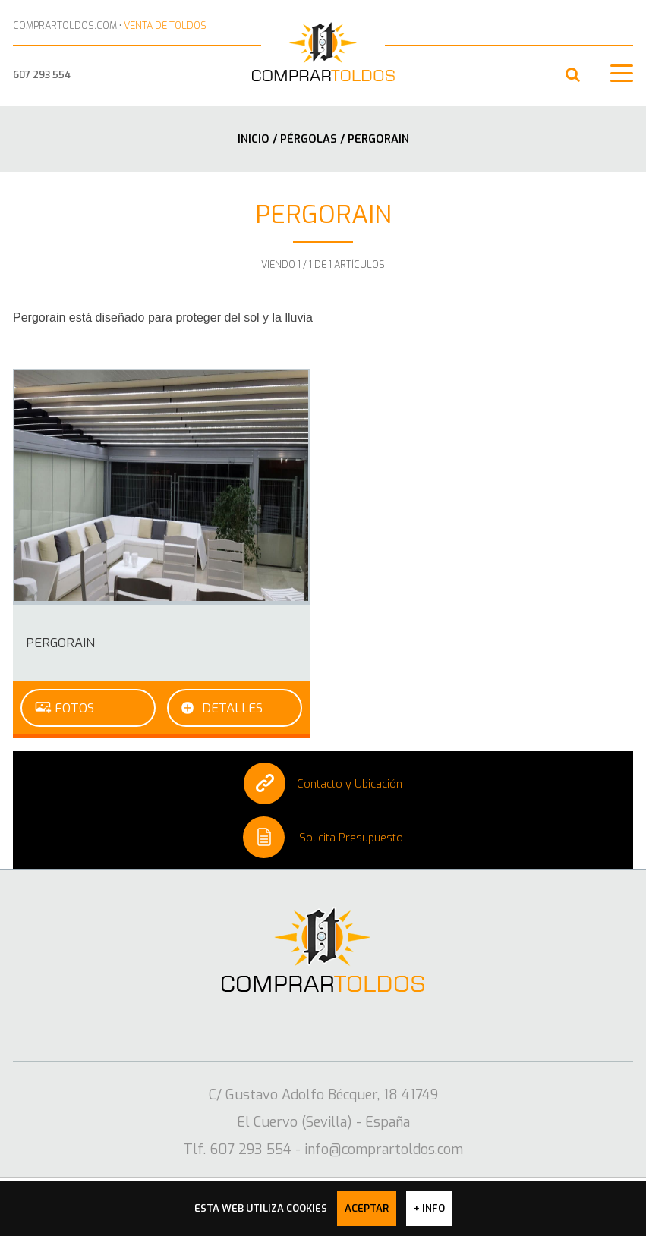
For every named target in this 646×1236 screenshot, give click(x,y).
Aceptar (367, 1208)
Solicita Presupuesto (323, 837)
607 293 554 (42, 74)
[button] (573, 74)
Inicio (253, 138)
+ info (429, 1208)
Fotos (74, 708)
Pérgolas (310, 138)
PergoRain (60, 642)
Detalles (232, 708)
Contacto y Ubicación (323, 783)
